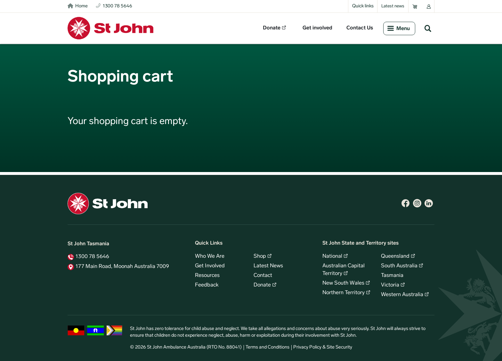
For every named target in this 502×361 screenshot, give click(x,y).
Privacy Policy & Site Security (322, 347)
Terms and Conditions (267, 347)
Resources (207, 275)
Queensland (395, 256)
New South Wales (343, 283)
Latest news (392, 6)
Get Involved (210, 266)
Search (427, 28)
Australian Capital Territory (343, 269)
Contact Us (359, 28)
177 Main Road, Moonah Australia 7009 (122, 266)
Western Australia (402, 294)
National (332, 256)
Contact (263, 275)
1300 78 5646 (92, 256)
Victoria (390, 285)
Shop (260, 256)
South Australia (399, 266)
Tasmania (392, 275)
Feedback (207, 285)
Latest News (268, 266)
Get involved (317, 28)
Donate (271, 28)
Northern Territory (343, 292)
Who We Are (209, 256)
